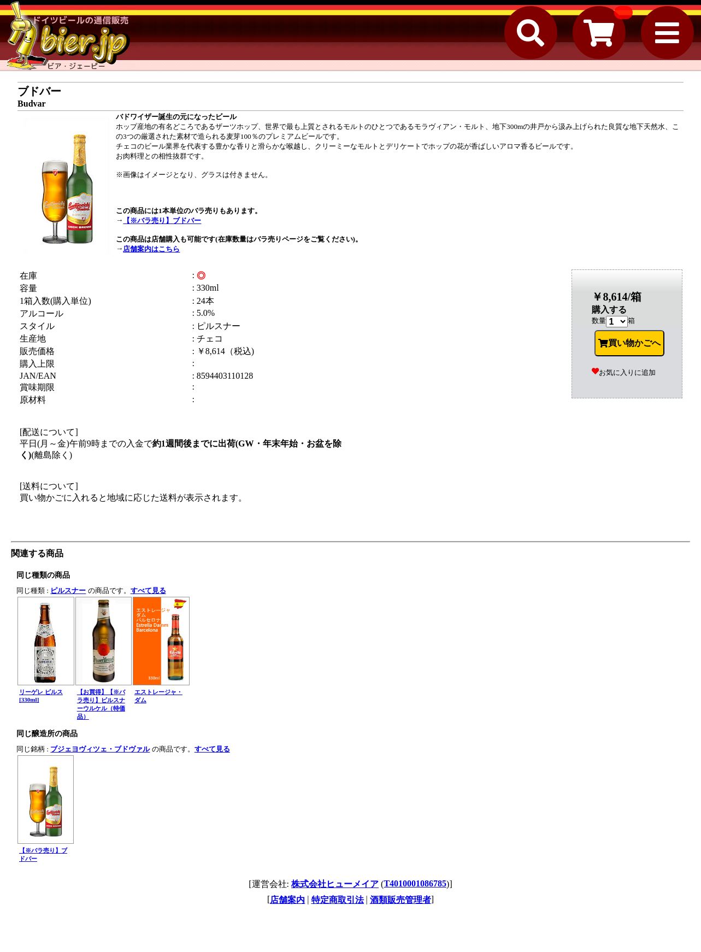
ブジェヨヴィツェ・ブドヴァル (100, 749)
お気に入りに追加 (624, 372)
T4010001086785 (415, 883)
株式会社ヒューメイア (335, 884)
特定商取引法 (337, 899)
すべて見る (148, 590)
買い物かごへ (629, 343)
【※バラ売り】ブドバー (162, 220)
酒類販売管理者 (400, 899)
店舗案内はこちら (151, 249)
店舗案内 (287, 899)
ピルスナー (68, 590)
